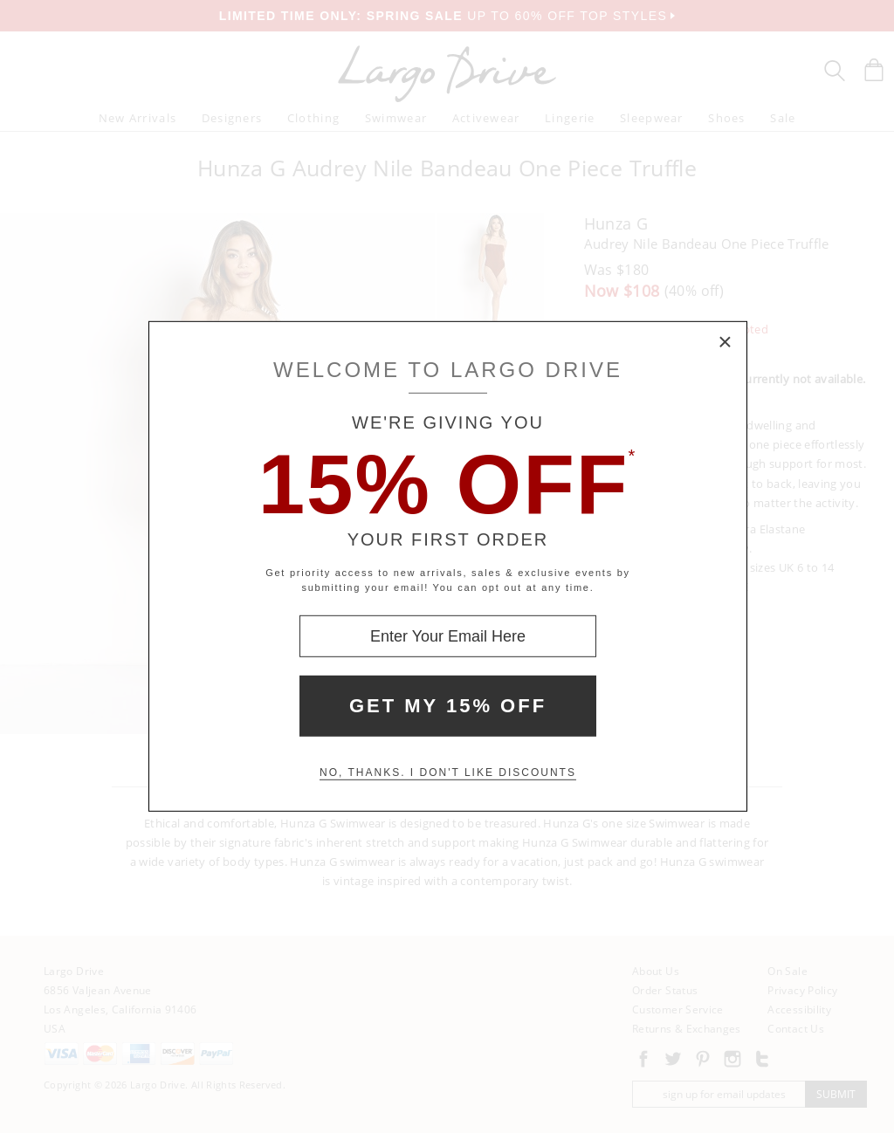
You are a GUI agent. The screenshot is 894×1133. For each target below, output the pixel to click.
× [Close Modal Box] (725, 343)
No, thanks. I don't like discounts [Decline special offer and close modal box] (448, 772)
